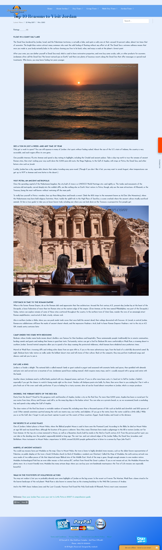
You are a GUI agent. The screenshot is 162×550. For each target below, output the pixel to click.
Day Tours (77, 8)
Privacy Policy (74, 537)
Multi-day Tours (109, 8)
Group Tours (91, 8)
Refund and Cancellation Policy (93, 537)
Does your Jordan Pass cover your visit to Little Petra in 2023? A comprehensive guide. (56, 497)
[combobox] (136, 21)
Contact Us (160, 164)
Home (49, 8)
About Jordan (62, 8)
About (109, 537)
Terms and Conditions (58, 537)
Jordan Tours (126, 8)
